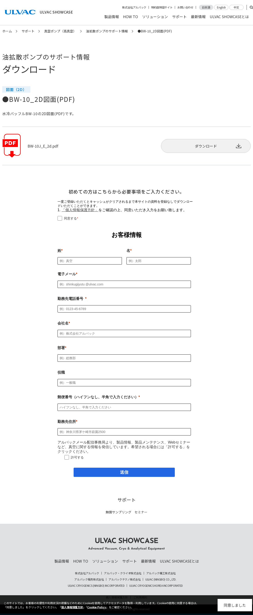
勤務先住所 (67, 422)
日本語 (206, 7)
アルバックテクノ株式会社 (125, 579)
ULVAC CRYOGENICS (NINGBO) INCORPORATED (96, 585)
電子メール (67, 274)
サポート (179, 16)
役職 (61, 372)
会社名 (63, 323)
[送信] (124, 472)
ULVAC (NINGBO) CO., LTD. (160, 579)
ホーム (7, 31)
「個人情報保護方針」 (80, 210)
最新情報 (198, 16)
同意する (70, 218)
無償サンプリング (118, 512)
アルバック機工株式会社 (161, 573)
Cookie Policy (96, 607)
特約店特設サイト (161, 7)
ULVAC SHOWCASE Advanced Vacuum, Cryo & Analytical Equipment (126, 544)
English (221, 7)
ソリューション (155, 16)
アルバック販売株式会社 (89, 579)
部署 (61, 348)
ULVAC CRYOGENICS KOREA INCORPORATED (156, 585)
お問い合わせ (185, 7)
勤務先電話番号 (70, 299)
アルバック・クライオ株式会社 (122, 573)
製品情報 (111, 16)
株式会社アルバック (134, 7)
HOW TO (130, 16)
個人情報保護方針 (72, 607)
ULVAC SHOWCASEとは (229, 16)
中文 (236, 7)
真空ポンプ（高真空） (60, 31)
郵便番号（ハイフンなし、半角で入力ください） (98, 397)
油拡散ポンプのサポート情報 (107, 31)
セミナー (141, 512)
